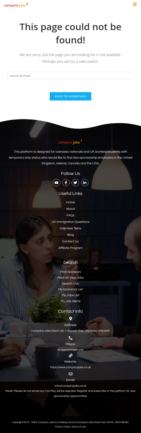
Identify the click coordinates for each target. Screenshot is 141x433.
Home (70, 202)
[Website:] (70, 355)
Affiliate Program (70, 248)
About (70, 208)
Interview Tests (70, 228)
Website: (70, 361)
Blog (70, 234)
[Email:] (70, 374)
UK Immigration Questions (70, 221)
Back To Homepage (70, 96)
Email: (70, 380)
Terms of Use (79, 426)
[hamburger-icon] (135, 5)
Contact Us (70, 241)
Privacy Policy (63, 426)
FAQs (70, 215)
